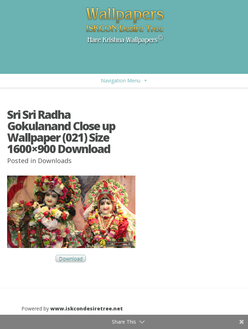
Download (71, 258)
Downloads (55, 160)
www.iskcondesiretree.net (86, 308)
